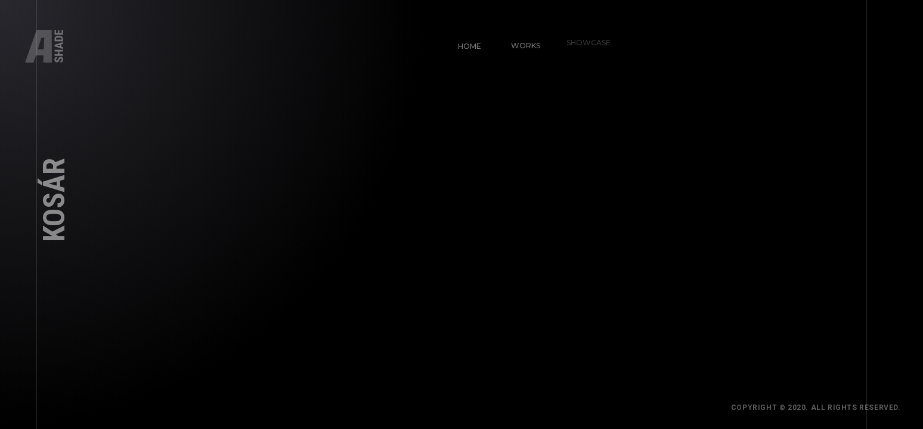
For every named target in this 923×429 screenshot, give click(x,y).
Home (467, 44)
